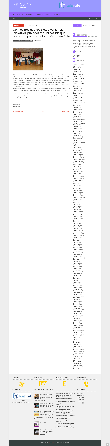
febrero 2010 (77, 367)
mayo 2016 (77, 244)
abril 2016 (76, 246)
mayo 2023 (77, 109)
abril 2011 (76, 343)
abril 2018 (76, 208)
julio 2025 (76, 66)
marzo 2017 (77, 228)
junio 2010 (76, 360)
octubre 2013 (77, 294)
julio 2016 (76, 241)
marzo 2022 (77, 132)
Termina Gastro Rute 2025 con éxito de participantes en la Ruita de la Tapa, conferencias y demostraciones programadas (65, 418)
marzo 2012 (77, 324)
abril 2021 (76, 151)
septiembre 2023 (78, 102)
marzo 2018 (77, 209)
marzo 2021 (77, 152)
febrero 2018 (77, 211)
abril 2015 (76, 265)
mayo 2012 (77, 320)
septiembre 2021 (78, 142)
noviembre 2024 (78, 80)
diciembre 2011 (78, 329)
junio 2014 (76, 280)
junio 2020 (76, 166)
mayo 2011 (76, 341)
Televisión (43, 422)
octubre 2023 (77, 100)
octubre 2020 (77, 161)
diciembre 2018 (78, 196)
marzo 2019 (77, 190)
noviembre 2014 (78, 273)
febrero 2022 (77, 133)
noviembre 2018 (78, 197)
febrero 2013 (77, 306)
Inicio (14, 18)
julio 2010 (76, 358)
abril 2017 (76, 227)
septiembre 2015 (78, 258)
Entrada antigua (66, 111)
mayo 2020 (77, 168)
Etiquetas (92, 25)
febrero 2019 (77, 192)
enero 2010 (77, 368)
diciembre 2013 (78, 291)
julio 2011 (76, 337)
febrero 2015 (77, 268)
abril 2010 (76, 363)
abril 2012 (76, 322)
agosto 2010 (77, 356)
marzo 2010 (77, 365)
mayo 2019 (77, 187)
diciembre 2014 (78, 272)
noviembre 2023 (78, 99)
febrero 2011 (77, 346)
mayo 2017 (77, 225)
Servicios (48, 14)
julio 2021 (76, 145)
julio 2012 (76, 317)
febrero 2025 (77, 74)
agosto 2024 (77, 85)
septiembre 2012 (78, 315)
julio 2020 (76, 164)
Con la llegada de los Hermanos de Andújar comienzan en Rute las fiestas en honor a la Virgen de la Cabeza (43, 397)
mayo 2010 (77, 362)
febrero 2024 (77, 93)
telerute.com (51, 442)
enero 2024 (77, 95)
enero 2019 (77, 194)
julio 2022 (76, 125)
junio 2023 (76, 107)
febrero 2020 (77, 173)
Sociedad (79, 401)
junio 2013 (76, 299)
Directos (40, 14)
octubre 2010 (77, 353)
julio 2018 (76, 202)
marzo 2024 (77, 92)
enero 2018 (77, 213)
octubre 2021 (77, 140)
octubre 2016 (77, 237)
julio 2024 (76, 87)
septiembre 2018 (78, 201)
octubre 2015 (77, 256)
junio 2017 (76, 223)
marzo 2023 (77, 112)
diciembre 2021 (78, 137)
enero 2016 (77, 251)
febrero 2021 (77, 154)
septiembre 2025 (78, 64)
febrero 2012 (77, 325)
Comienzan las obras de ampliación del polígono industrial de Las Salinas (65, 395)
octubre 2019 (77, 180)
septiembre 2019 (78, 182)
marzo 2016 (77, 247)
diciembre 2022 (78, 118)
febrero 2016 (77, 249)
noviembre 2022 (78, 119)
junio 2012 (76, 318)
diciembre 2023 (78, 97)
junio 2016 (76, 242)
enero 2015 (77, 270)
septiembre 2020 (78, 163)
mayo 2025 (77, 69)
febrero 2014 (77, 287)
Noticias (20, 14)
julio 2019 (76, 183)
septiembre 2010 (78, 355)
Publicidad (57, 14)
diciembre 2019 (78, 177)
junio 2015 (76, 261)
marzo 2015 (77, 266)
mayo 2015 (77, 263)
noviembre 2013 (78, 292)
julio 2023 (76, 106)
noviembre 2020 (78, 159)
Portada (79, 399)
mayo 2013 (77, 301)
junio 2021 (76, 147)
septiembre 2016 (78, 239)
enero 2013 (77, 308)
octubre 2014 (77, 275)
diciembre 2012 (78, 310)
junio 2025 (76, 68)
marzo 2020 (77, 171)
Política (79, 397)
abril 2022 (76, 130)
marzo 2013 (77, 304)
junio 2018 (76, 204)
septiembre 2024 (78, 83)
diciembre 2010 (78, 349)
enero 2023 (77, 116)
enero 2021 (77, 156)
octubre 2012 (77, 313)
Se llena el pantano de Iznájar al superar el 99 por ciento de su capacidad (46, 432)
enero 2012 (77, 327)
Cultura (79, 393)
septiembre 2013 (78, 296)
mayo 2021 (77, 149)
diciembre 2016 (78, 234)
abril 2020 (76, 170)
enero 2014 (77, 289)
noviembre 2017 (78, 216)
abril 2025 (76, 71)
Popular (85, 25)
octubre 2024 (77, 81)
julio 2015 (76, 260)
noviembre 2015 (78, 254)
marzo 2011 (77, 344)
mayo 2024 (77, 90)
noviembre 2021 (78, 138)
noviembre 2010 (78, 351)
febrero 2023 (77, 114)
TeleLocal (79, 403)
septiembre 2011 (78, 334)
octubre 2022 (77, 121)
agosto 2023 (77, 104)
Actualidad (77, 25)
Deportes (79, 395)
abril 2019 (76, 189)
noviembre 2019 (78, 178)
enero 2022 (77, 135)
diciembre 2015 (78, 253)
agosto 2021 (77, 144)
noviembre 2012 (78, 311)
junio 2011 (76, 339)
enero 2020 (77, 175)
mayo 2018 (77, 206)
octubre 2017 (77, 218)
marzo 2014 (77, 285)
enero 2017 (77, 232)
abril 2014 (76, 284)
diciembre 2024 (78, 78)
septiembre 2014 (78, 277)
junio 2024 (77, 88)
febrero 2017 (77, 230)
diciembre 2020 (78, 157)
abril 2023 (76, 111)
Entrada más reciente (18, 111)
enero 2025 (77, 76)
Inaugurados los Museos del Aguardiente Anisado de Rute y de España (47, 405)
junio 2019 (76, 185)
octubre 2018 (77, 199)
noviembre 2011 (78, 330)
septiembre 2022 (78, 123)
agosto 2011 (77, 336)
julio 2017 (76, 221)
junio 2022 (76, 126)
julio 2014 (76, 279)
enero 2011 (77, 348)
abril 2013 (76, 303)
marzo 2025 (77, 73)
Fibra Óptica (30, 14)
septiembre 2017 (78, 220)
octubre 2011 (77, 332)
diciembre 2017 (78, 215)
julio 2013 (76, 298)
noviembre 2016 (78, 235)
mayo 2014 (77, 282)
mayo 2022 (77, 128)
